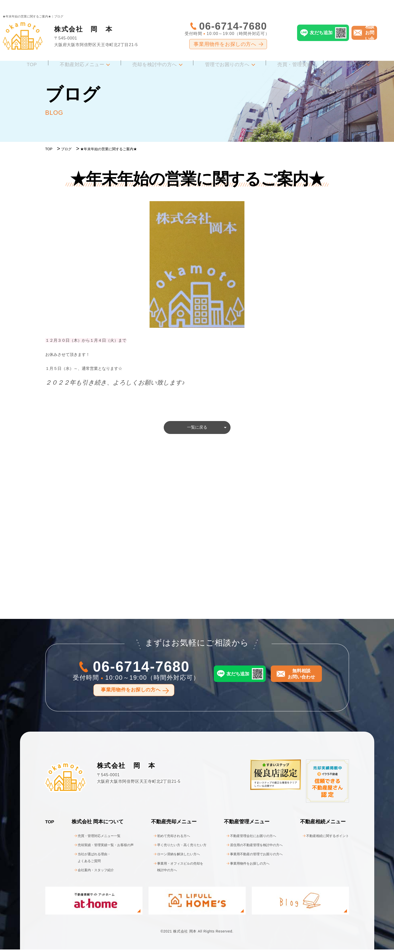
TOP (43, 51)
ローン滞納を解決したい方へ (174, 855)
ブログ (66, 149)
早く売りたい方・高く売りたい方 (178, 846)
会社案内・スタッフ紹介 (89, 871)
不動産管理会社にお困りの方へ (248, 837)
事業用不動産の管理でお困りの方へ (252, 855)
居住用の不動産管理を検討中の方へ (252, 846)
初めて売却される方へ (168, 837)
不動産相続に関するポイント (322, 837)
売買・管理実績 (287, 51)
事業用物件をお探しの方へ (225, 33)
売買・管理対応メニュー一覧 (93, 837)
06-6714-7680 (233, 15)
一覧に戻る (197, 428)
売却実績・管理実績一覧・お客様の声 (101, 846)
